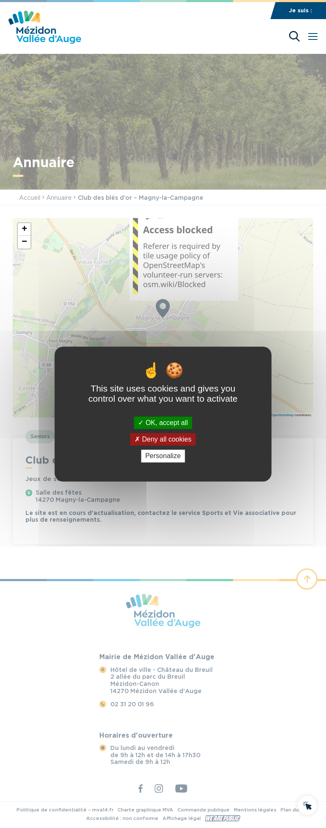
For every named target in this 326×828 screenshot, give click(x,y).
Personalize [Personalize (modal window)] (163, 456)
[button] (24, 229)
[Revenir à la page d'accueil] (44, 41)
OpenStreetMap (282, 415)
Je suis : (300, 10)
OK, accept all (163, 422)
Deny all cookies (163, 439)
